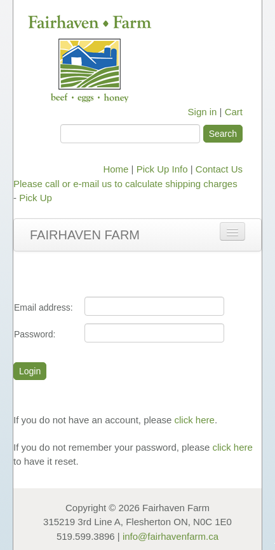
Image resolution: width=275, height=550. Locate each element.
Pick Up (35, 197)
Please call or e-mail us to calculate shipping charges (125, 183)
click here (195, 419)
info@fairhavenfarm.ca (170, 536)
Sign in (202, 111)
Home (115, 169)
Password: (34, 334)
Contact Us (219, 169)
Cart (234, 111)
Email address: (43, 307)
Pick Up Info (162, 169)
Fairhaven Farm (85, 235)
